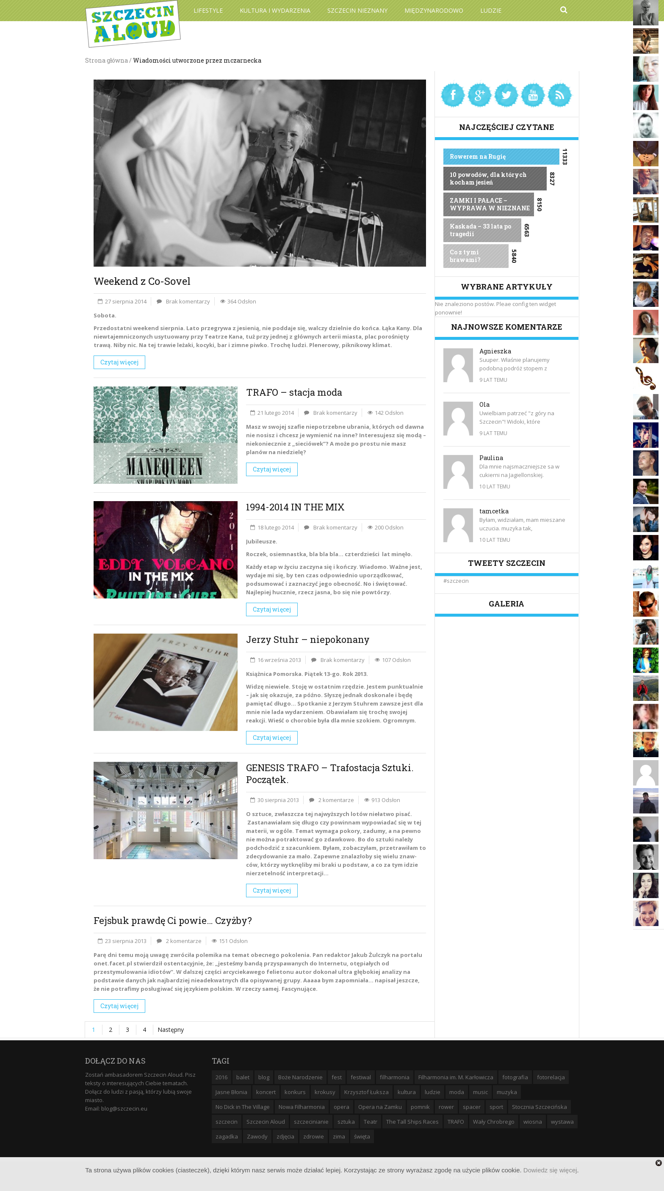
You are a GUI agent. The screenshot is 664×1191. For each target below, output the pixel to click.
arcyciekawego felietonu (258, 972)
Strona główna (106, 60)
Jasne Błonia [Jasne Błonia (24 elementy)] (231, 1092)
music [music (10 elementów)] (480, 1092)
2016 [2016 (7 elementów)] (221, 1077)
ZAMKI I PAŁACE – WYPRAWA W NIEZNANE (490, 204)
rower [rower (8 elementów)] (446, 1107)
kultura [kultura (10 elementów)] (407, 1092)
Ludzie (490, 10)
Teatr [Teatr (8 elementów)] (370, 1121)
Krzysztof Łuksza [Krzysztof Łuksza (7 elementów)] (366, 1092)
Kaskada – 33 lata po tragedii (480, 230)
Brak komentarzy (188, 301)
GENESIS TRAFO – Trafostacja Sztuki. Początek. (330, 773)
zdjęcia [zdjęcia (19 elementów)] (285, 1136)
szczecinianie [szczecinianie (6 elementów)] (311, 1121)
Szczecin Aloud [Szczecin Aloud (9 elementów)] (265, 1121)
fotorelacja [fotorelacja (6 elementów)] (551, 1077)
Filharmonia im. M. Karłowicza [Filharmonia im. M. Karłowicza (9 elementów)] (455, 1077)
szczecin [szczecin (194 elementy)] (227, 1121)
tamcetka (494, 511)
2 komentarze (336, 800)
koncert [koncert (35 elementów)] (266, 1092)
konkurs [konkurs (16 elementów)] (295, 1092)
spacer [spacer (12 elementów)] (472, 1107)
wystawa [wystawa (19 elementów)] (562, 1121)
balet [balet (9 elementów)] (242, 1077)
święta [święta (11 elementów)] (362, 1136)
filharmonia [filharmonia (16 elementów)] (394, 1077)
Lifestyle (208, 10)
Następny (171, 1030)
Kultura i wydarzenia (275, 10)
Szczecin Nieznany (357, 10)
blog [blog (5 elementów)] (263, 1077)
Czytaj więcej (119, 362)
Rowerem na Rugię (478, 156)
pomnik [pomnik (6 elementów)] (420, 1107)
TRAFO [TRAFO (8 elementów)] (456, 1121)
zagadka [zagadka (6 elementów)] (227, 1136)
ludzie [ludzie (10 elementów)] (432, 1092)
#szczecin (456, 580)
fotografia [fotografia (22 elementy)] (515, 1077)
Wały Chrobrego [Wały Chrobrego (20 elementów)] (494, 1121)
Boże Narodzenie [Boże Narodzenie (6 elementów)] (300, 1077)
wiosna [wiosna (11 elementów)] (532, 1121)
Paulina (491, 458)
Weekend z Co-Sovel (142, 281)
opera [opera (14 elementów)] (341, 1107)
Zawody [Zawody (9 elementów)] (257, 1136)
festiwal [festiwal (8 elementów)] (361, 1077)
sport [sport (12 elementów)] (496, 1107)
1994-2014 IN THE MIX (295, 507)
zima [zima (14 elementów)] (339, 1136)
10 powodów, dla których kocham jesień (488, 178)
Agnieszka (495, 351)
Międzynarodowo (433, 10)
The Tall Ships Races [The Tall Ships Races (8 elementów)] (412, 1121)
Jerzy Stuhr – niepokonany (308, 639)
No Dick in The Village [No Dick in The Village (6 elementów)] (243, 1107)
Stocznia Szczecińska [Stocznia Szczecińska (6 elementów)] (539, 1107)
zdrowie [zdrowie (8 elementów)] (313, 1136)
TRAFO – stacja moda (294, 392)
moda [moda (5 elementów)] (456, 1092)
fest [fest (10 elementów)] (337, 1077)
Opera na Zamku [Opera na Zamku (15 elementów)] (380, 1107)
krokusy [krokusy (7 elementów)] (325, 1092)
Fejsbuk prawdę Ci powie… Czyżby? (173, 920)
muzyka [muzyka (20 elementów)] (507, 1092)
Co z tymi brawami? (465, 256)
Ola (484, 404)
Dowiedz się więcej (550, 1170)
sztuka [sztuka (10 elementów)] (346, 1121)
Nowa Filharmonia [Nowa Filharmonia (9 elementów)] (302, 1107)
